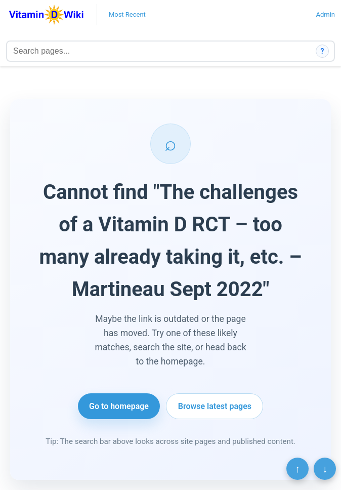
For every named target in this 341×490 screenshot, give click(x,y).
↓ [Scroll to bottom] (324, 468)
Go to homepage (119, 406)
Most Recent (127, 14)
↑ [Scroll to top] (297, 468)
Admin (325, 14)
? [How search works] (322, 51)
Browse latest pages (214, 406)
